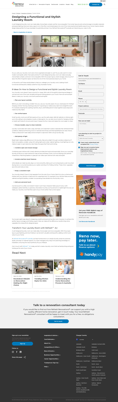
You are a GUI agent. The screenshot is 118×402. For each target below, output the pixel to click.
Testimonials (54, 4)
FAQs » (46, 366)
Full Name (81, 83)
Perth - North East (81, 367)
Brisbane (94, 347)
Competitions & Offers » (52, 347)
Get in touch (58, 321)
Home (13, 13)
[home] (18, 4)
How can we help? (84, 121)
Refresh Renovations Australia (23, 238)
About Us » (47, 343)
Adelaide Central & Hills (98, 344)
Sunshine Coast (96, 370)
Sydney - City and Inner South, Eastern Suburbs (98, 374)
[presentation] (89, 160)
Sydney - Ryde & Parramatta (96, 384)
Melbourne (79, 353)
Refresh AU (27, 246)
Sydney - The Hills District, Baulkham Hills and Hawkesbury (82, 390)
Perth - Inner (95, 364)
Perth (77, 364)
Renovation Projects (44, 4)
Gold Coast (95, 350)
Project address (83, 106)
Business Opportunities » (52, 355)
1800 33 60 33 (83, 4)
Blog (72, 4)
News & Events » (49, 351)
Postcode (81, 113)
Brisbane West (80, 350)
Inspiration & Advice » (51, 335)
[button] (33, 4)
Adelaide (78, 344)
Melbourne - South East (83, 361)
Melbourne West (96, 361)
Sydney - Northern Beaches (81, 384)
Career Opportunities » (51, 359)
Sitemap (50, 399)
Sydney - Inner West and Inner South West (99, 379)
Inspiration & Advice (26, 13)
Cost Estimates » (49, 339)
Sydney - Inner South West (82, 379)
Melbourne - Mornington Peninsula (99, 357)
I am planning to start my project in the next (89, 134)
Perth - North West (97, 367)
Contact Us (95, 4)
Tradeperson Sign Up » (51, 362)
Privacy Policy (94, 144)
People (68, 4)
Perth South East (81, 370)
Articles (18, 13)
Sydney (78, 373)
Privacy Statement (34, 399)
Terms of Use (43, 399)
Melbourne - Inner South (83, 356)
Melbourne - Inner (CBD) (99, 353)
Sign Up (22, 343)
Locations (62, 4)
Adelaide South (80, 347)
